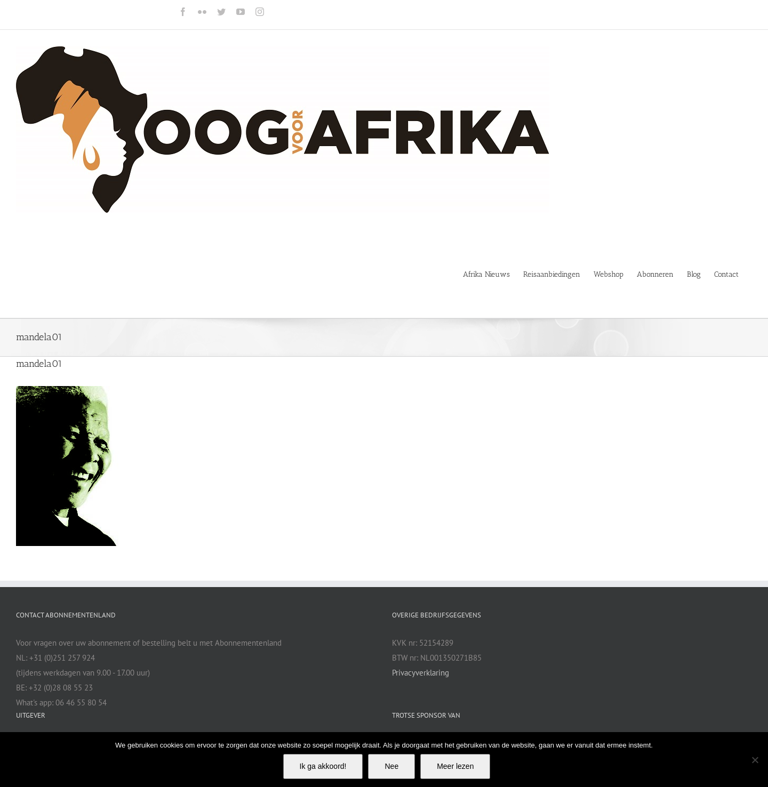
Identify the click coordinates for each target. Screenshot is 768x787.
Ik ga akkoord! (323, 766)
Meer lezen (455, 766)
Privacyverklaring (420, 673)
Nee (391, 766)
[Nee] (754, 759)
